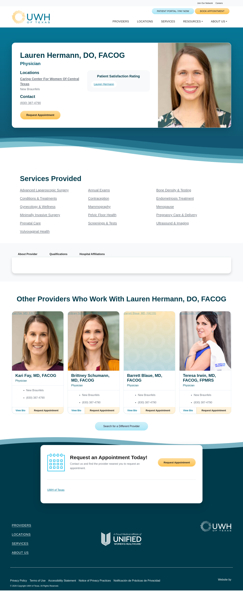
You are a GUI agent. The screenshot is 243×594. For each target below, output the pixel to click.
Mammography (99, 210)
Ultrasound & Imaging (172, 227)
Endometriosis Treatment (175, 202)
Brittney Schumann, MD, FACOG (90, 381)
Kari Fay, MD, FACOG (35, 379)
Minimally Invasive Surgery (40, 218)
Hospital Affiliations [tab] (92, 257)
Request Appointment (40, 118)
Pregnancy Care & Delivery (176, 218)
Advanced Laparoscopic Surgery (44, 194)
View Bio (20, 414)
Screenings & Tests (102, 227)
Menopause (165, 210)
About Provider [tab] (27, 257)
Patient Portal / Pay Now (173, 11)
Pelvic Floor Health (102, 218)
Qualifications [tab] (59, 257)
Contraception (98, 202)
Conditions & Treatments (38, 202)
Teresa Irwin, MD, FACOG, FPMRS (199, 381)
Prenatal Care (30, 227)
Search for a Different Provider (121, 429)
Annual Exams (99, 194)
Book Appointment (212, 11)
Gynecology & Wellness (38, 210)
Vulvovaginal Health (35, 235)
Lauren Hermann (104, 87)
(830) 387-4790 (30, 106)
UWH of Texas (55, 493)
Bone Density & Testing (173, 194)
